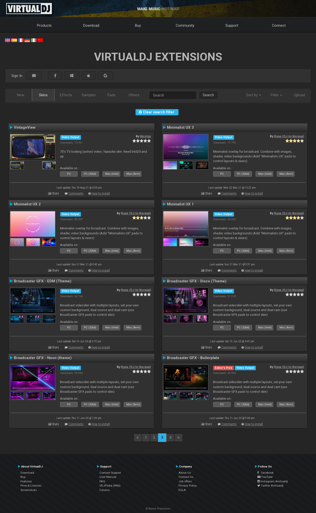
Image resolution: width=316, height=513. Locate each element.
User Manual (107, 477)
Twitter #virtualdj (270, 485)
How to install (101, 193)
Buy (138, 25)
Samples (89, 95)
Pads (111, 95)
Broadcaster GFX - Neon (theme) (43, 358)
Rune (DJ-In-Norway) (289, 136)
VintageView (25, 127)
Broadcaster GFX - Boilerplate (193, 358)
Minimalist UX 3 (180, 127)
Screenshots (28, 490)
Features (26, 481)
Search (208, 95)
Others (134, 95)
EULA (182, 490)
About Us (184, 472)
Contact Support (110, 472)
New (20, 95)
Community (185, 25)
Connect (279, 25)
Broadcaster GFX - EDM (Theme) (42, 281)
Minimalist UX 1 (180, 204)
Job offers (185, 481)
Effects (66, 95)
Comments (75, 193)
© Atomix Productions (158, 508)
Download (91, 25)
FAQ (102, 481)
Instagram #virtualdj (272, 481)
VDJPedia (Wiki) (109, 485)
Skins (43, 95)
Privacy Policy (187, 485)
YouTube (265, 477)
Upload (299, 95)
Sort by (253, 95)
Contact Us (185, 477)
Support (231, 25)
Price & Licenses (30, 485)
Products (44, 25)
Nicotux (145, 136)
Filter (276, 95)
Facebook (265, 472)
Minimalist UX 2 (27, 204)
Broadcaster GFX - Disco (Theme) (196, 281)
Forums (104, 490)
